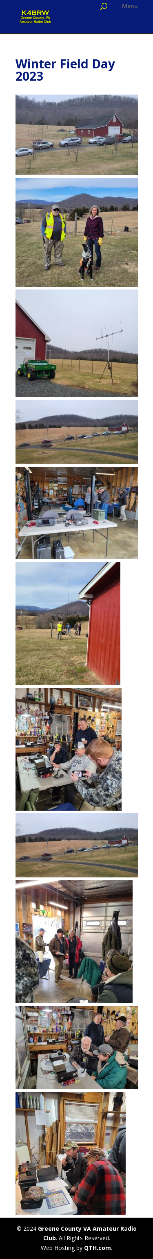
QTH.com (97, 1248)
